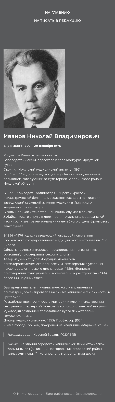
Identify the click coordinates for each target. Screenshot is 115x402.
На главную (57, 12)
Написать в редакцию (57, 21)
